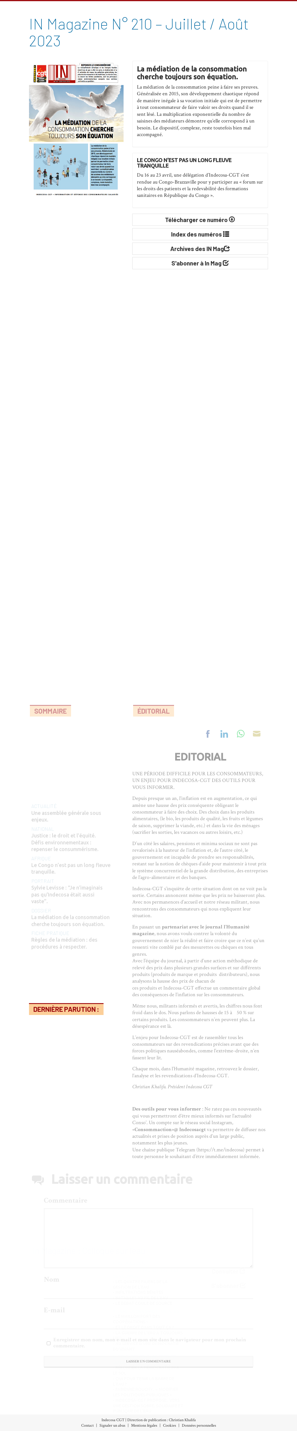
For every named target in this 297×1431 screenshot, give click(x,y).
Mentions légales (144, 1425)
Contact (87, 1425)
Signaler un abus (112, 1425)
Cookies (169, 1425)
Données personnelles (199, 1425)
